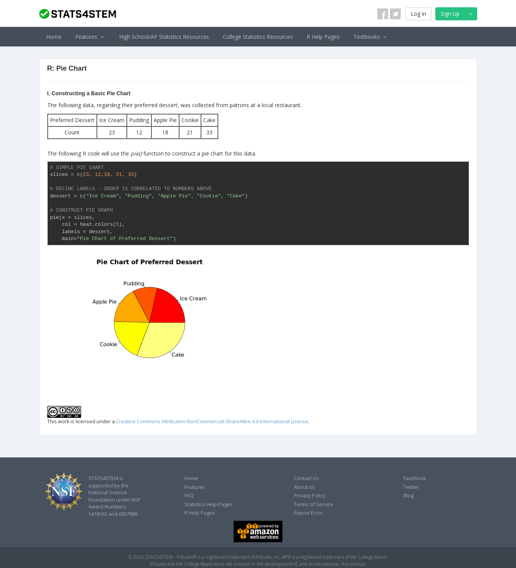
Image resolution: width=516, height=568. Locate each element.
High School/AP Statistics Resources (164, 36)
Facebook (414, 478)
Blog (408, 495)
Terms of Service (313, 504)
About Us (304, 487)
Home (53, 36)
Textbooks (370, 36)
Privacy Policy (309, 495)
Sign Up (457, 13)
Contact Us (306, 478)
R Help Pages (323, 36)
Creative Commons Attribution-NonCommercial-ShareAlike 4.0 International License (212, 421)
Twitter (411, 487)
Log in (418, 13)
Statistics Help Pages (208, 504)
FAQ (189, 495)
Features (90, 36)
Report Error (308, 512)
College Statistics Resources (258, 36)
